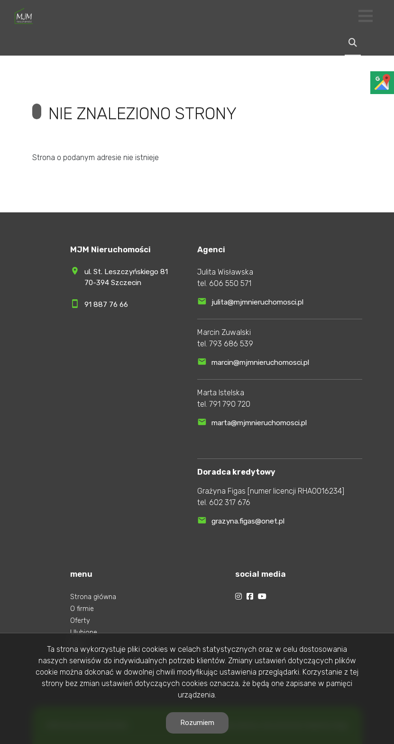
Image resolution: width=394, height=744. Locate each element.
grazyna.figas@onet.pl (247, 521)
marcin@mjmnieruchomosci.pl (260, 362)
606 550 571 (230, 283)
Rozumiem (197, 722)
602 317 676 (229, 502)
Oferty (80, 621)
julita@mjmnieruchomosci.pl (257, 302)
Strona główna (93, 597)
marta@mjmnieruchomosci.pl (259, 423)
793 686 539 (231, 343)
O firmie (82, 609)
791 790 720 (229, 404)
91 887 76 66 (106, 304)
